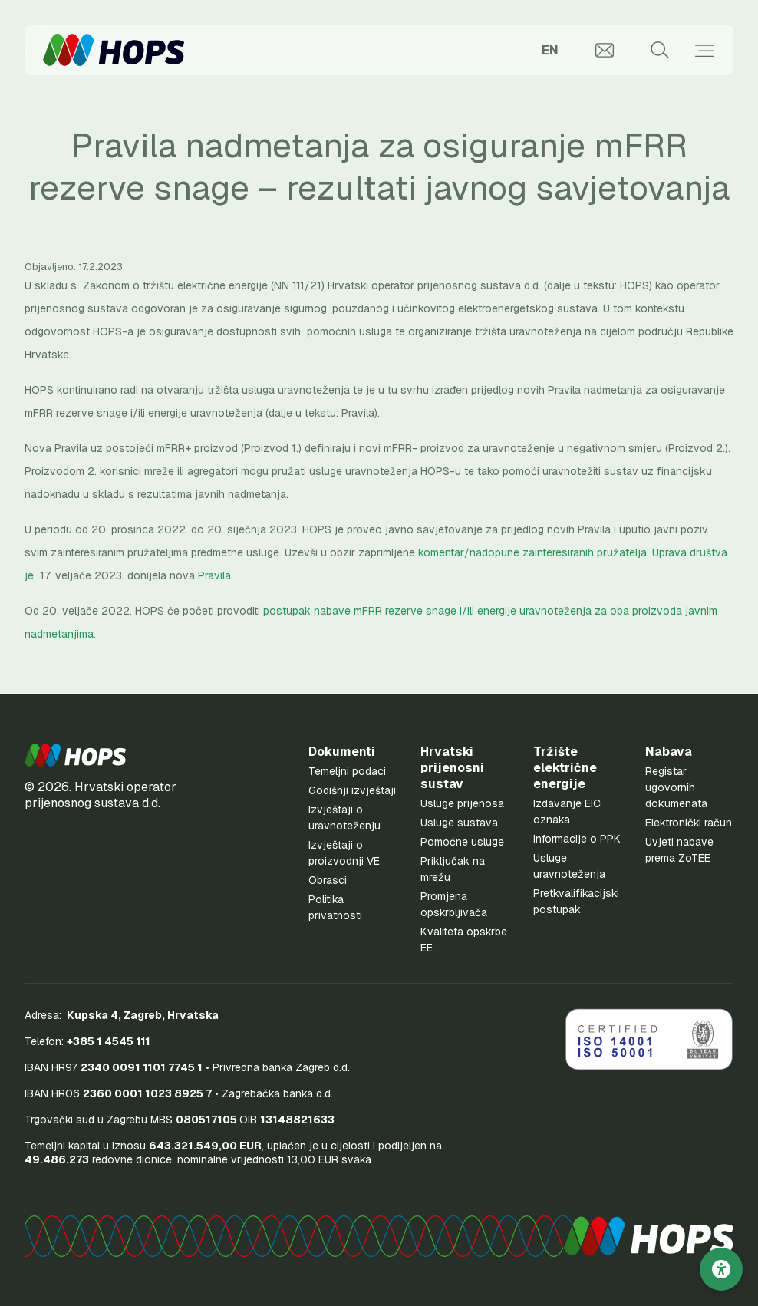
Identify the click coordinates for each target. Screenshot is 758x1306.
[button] (75, 755)
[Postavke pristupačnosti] (721, 1269)
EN (550, 50)
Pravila (214, 575)
